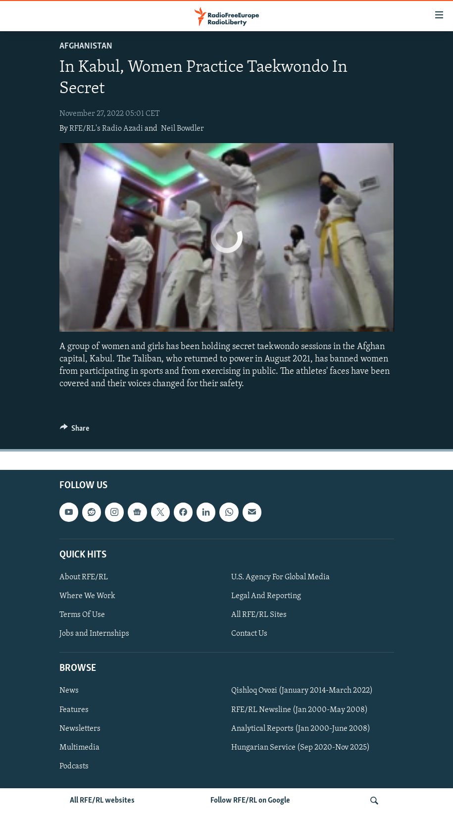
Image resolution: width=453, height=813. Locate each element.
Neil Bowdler (182, 129)
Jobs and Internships (94, 634)
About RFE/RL (83, 577)
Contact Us (249, 634)
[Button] (75, 430)
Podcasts (74, 766)
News (69, 691)
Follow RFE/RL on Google (250, 801)
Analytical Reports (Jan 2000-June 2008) (300, 729)
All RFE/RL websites (102, 801)
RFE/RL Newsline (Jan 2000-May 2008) (299, 710)
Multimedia (79, 748)
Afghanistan (85, 46)
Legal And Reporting (266, 596)
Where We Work (87, 596)
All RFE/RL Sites (259, 615)
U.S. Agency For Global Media (280, 577)
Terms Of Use (82, 615)
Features (74, 710)
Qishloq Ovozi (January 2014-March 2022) (302, 691)
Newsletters (80, 729)
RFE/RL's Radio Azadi (106, 129)
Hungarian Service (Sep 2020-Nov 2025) (300, 748)
